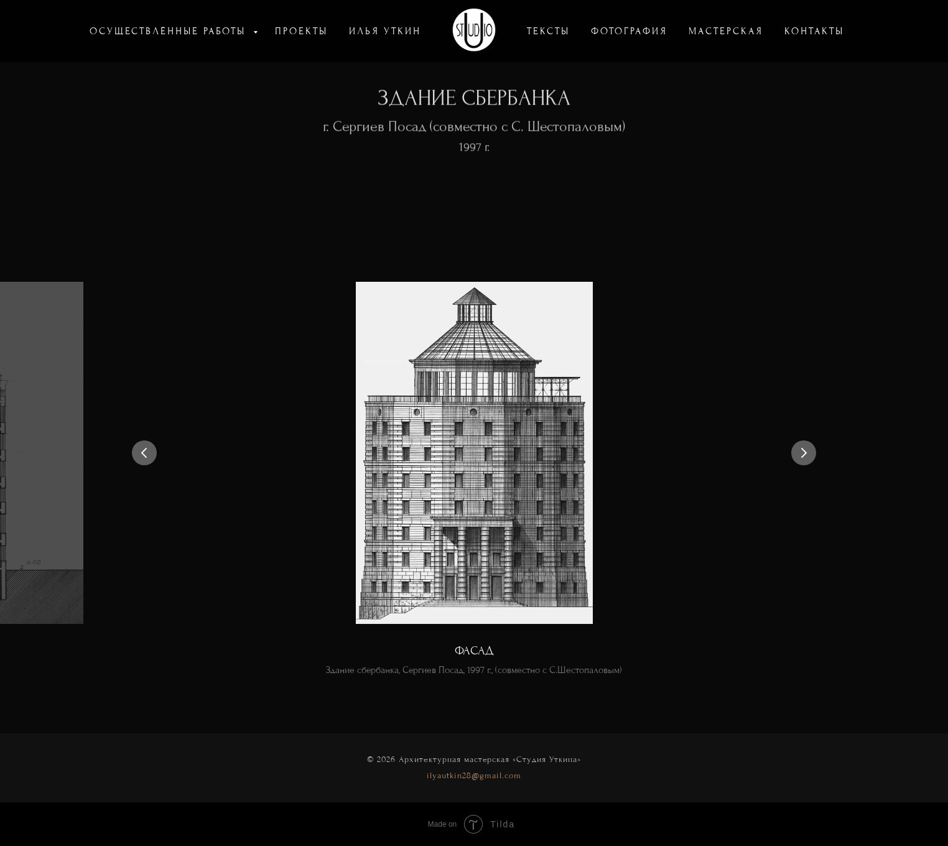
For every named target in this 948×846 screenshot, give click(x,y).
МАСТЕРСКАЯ (726, 31)
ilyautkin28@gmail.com (474, 775)
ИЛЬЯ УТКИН (385, 31)
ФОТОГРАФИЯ (629, 31)
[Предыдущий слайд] (144, 452)
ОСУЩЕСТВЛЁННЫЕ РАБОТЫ (170, 31)
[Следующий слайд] (803, 452)
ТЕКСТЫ (548, 31)
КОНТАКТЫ (814, 31)
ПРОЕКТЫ (301, 31)
